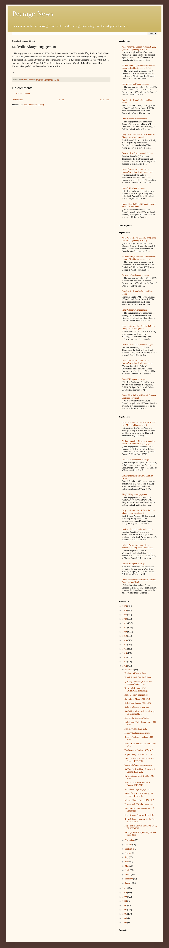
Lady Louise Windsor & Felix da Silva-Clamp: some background (138, 136)
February (129, 879)
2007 (125, 905)
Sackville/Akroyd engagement (137, 789)
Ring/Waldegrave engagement (134, 119)
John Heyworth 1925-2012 (135, 729)
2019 (125, 636)
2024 (125, 615)
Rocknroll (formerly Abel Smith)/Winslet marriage (136, 689)
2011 (125, 888)
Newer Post (18, 100)
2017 (125, 644)
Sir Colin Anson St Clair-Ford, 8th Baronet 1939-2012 (139, 759)
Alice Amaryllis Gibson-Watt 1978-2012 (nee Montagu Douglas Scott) (139, 48)
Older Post (105, 100)
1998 (125, 922)
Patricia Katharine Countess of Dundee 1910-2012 (137, 783)
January (128, 883)
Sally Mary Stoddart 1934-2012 (137, 703)
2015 (125, 653)
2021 (125, 627)
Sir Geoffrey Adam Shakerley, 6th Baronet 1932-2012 (138, 794)
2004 (125, 918)
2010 (125, 893)
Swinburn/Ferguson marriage (136, 707)
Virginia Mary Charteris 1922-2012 (139, 754)
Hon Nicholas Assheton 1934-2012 (139, 815)
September (129, 849)
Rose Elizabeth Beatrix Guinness (138, 677)
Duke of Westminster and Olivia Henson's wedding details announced (137, 170)
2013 (125, 662)
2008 (125, 901)
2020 (125, 632)
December (129, 670)
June (127, 862)
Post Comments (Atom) (34, 105)
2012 (125, 666)
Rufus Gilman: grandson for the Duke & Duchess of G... (140, 820)
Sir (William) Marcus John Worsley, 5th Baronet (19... (139, 712)
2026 (125, 606)
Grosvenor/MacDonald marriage (135, 84)
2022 (125, 623)
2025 (125, 610)
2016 (125, 649)
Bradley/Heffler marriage (135, 673)
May (127, 866)
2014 (125, 657)
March (128, 874)
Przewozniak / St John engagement (139, 804)
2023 (125, 619)
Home (61, 100)
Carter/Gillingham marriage (133, 188)
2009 (125, 897)
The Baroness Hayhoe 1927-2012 (138, 750)
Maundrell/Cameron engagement (138, 765)
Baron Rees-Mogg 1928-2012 (137, 699)
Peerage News (32, 14)
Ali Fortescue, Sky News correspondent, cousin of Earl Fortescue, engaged (139, 66)
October (128, 845)
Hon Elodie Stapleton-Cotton (136, 718)
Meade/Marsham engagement (137, 733)
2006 (125, 910)
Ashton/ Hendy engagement (136, 695)
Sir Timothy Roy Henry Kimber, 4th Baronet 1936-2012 (139, 770)
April (127, 870)
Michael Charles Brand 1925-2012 (139, 800)
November (129, 840)
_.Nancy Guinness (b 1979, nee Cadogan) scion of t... (137, 682)
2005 (125, 914)
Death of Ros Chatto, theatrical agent (137, 153)
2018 (125, 640)
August (128, 853)
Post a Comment (23, 93)
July (127, 857)
